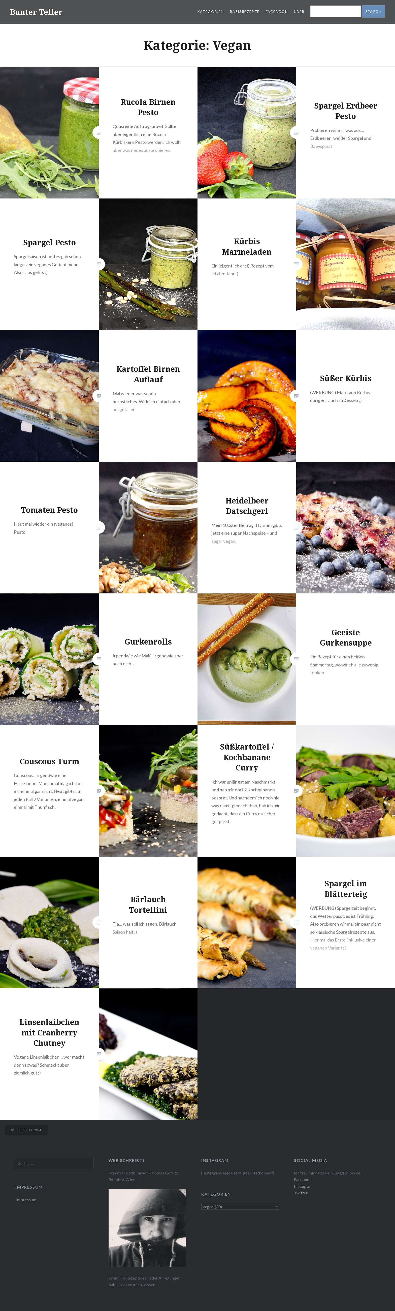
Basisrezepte (245, 11)
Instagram (303, 1186)
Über (299, 11)
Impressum (26, 1199)
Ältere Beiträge (26, 1130)
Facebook (277, 11)
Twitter (301, 1192)
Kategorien (210, 11)
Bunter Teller (36, 12)
